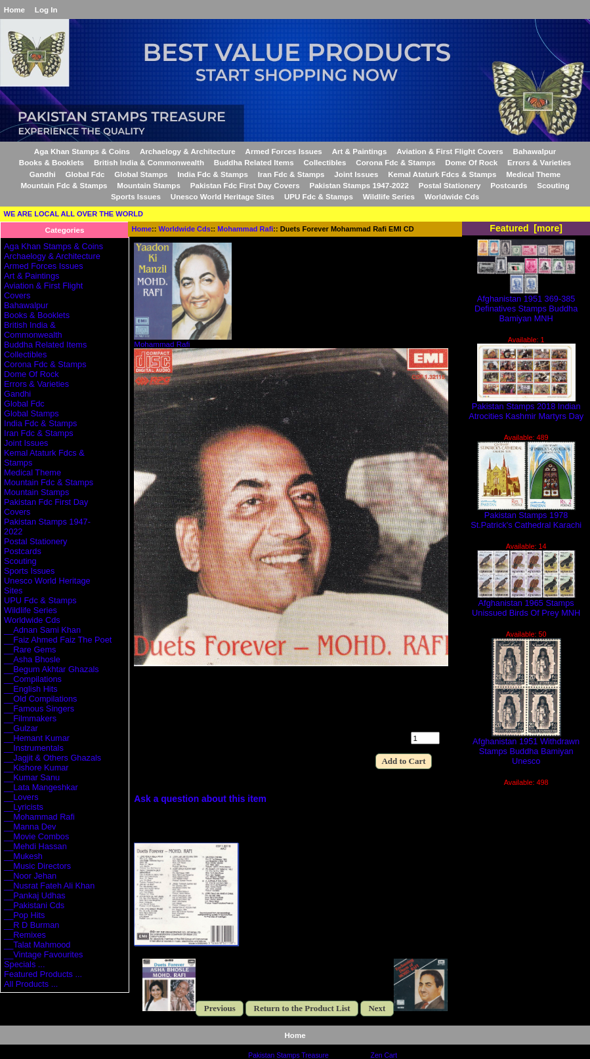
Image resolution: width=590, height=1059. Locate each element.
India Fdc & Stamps (212, 174)
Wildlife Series (389, 196)
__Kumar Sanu (32, 777)
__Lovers (21, 797)
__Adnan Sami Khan (42, 630)
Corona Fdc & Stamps (395, 162)
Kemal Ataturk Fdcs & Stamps (442, 174)
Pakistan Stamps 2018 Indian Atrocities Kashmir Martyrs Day (526, 407)
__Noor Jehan (30, 876)
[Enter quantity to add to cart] (425, 738)
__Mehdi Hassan (35, 846)
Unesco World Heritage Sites (222, 196)
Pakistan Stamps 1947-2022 (358, 185)
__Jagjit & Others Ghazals (52, 758)
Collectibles (324, 162)
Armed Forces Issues (283, 151)
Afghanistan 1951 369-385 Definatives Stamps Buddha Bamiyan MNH (526, 304)
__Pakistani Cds (34, 905)
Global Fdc (85, 174)
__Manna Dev (30, 826)
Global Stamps (140, 174)
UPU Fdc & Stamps (318, 196)
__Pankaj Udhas (35, 895)
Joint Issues (356, 174)
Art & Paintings (359, 151)
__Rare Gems (30, 649)
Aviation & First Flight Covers (449, 151)
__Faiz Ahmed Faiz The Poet (58, 640)
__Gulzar (21, 728)
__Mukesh (23, 856)
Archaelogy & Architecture (188, 151)
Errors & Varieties (539, 162)
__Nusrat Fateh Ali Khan (49, 885)
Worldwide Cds (185, 229)
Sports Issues (136, 196)
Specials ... (24, 964)
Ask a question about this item (200, 798)
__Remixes (25, 935)
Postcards (508, 185)
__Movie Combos (36, 836)
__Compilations (33, 679)
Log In (46, 9)
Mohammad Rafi (245, 229)
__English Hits (31, 689)
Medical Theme (533, 174)
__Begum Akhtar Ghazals (51, 669)
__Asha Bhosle (32, 659)
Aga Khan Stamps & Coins (82, 151)
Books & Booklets (51, 162)
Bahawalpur (535, 151)
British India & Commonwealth (149, 162)
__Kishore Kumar (36, 767)
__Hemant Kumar (37, 738)
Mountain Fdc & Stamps (63, 185)
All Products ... (31, 984)
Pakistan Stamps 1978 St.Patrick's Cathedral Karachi (526, 516)
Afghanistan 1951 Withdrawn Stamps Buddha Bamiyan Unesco (526, 747)
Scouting (553, 185)
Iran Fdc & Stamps (291, 174)
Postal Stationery (450, 185)
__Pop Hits (24, 915)
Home (14, 9)
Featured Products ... (43, 974)
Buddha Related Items (254, 162)
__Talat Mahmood (37, 944)
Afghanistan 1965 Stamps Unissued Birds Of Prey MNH (526, 604)
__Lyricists (23, 807)
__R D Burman (31, 925)
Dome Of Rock (471, 162)
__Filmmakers (30, 718)
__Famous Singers (39, 708)
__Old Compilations (40, 699)
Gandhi (43, 174)
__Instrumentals (34, 748)
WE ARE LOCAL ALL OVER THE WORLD (73, 214)
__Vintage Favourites (43, 954)
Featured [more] (526, 228)
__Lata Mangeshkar (41, 787)
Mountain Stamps (148, 185)
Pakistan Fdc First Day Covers (245, 185)
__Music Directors (37, 866)
